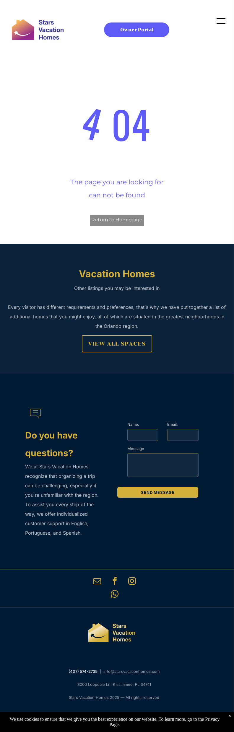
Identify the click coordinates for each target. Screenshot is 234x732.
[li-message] (35, 420)
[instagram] (132, 581)
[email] (97, 581)
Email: (172, 424)
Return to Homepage (116, 219)
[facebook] (114, 581)
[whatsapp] (115, 595)
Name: (133, 424)
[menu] (221, 21)
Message (135, 448)
